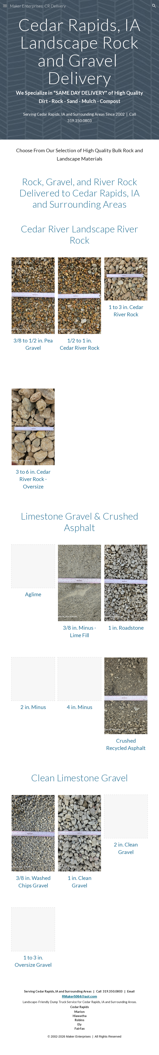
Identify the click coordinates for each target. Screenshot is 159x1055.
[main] (79, 60)
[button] (5, 5)
